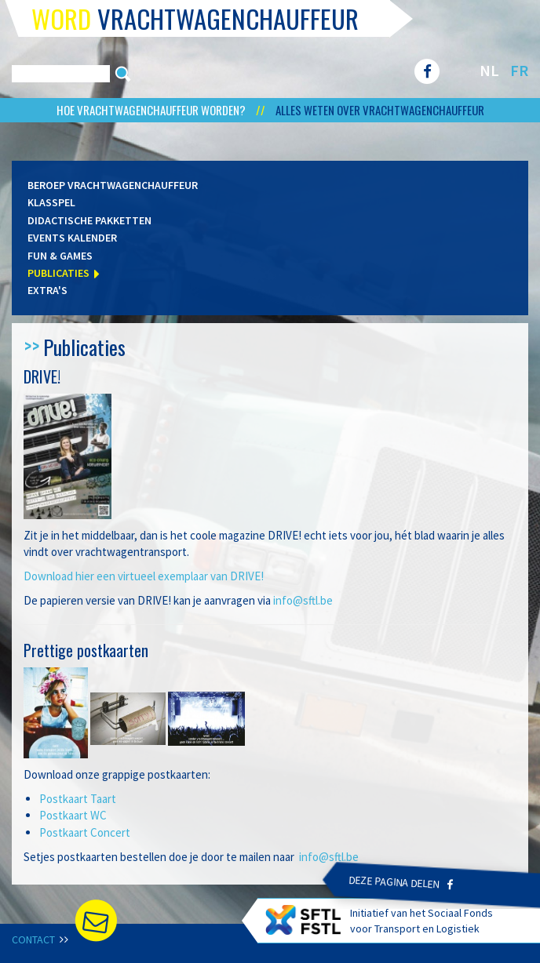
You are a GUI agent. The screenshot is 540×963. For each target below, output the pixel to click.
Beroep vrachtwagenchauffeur (112, 185)
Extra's (47, 290)
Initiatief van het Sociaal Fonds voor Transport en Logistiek (379, 920)
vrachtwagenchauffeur (195, 18)
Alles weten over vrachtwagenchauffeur (379, 109)
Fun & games (60, 256)
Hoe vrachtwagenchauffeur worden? (152, 109)
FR (519, 70)
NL (489, 70)
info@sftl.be (303, 600)
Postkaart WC (73, 815)
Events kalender (72, 238)
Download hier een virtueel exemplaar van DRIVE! (144, 576)
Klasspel (51, 202)
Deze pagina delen (401, 882)
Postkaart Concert (84, 832)
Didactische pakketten (89, 220)
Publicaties (58, 273)
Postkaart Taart (77, 798)
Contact (40, 939)
